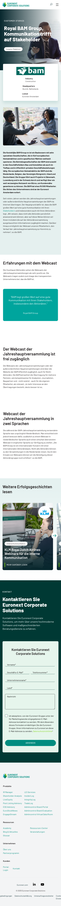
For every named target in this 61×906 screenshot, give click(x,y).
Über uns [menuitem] (7, 849)
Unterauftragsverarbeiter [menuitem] (43, 896)
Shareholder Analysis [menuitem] (12, 796)
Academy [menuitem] (7, 828)
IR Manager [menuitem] (8, 792)
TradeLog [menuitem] (28, 803)
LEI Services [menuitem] (29, 792)
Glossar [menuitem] (6, 835)
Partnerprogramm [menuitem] (11, 853)
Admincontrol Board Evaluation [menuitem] (38, 810)
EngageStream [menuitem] (9, 814)
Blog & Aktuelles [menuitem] (10, 832)
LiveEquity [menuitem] (8, 799)
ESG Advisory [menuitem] (9, 807)
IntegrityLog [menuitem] (29, 799)
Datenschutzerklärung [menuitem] (23, 896)
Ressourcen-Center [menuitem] (39, 828)
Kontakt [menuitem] (16, 868)
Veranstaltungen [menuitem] (37, 832)
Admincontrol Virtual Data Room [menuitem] (38, 814)
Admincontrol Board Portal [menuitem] (36, 807)
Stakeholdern (9, 210)
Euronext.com (22, 885)
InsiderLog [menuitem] (29, 796)
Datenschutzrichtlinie (42, 731)
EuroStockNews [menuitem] (10, 810)
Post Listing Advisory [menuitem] (12, 803)
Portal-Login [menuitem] (6, 868)
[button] (54, 535)
